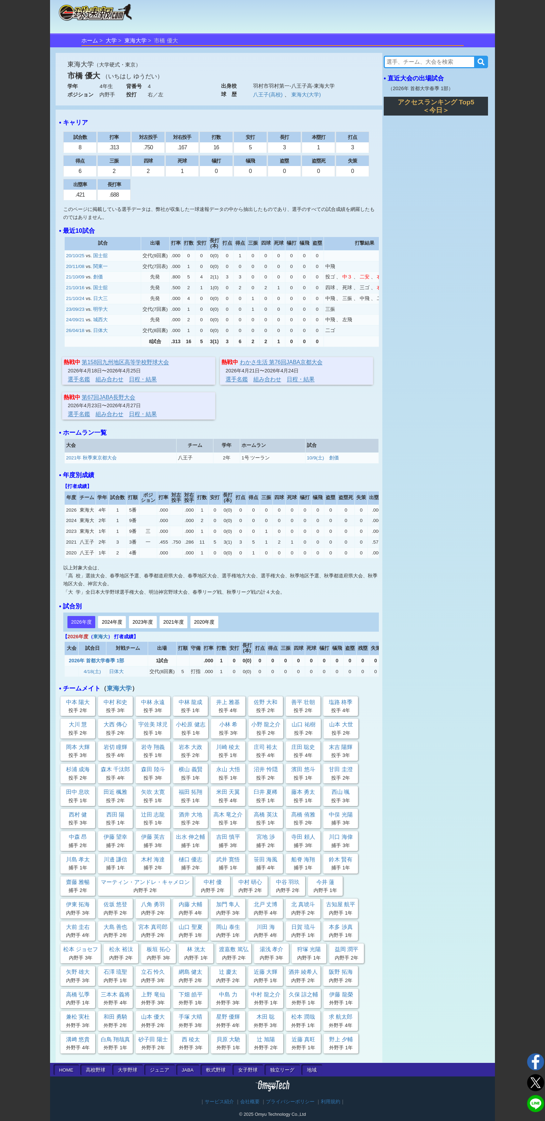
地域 (312, 1070)
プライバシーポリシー (290, 1101)
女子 (248, 1070)
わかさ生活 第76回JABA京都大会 (281, 362)
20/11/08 (75, 266)
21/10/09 (75, 276)
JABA (188, 1070)
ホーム (89, 41)
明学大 (100, 309)
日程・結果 (143, 379)
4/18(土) (92, 671)
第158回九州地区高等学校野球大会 (125, 362)
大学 (111, 41)
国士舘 (100, 255)
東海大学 (135, 41)
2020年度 (204, 622)
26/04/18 (75, 330)
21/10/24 (75, 298)
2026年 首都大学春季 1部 (96, 660)
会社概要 (250, 1101)
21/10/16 (75, 287)
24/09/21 (75, 319)
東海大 (100, 636)
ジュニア (159, 1070)
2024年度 (112, 622)
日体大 (100, 330)
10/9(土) (315, 457)
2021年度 (173, 622)
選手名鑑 (79, 379)
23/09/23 (75, 309)
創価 (98, 276)
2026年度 (81, 622)
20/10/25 (75, 255)
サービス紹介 (219, 1101)
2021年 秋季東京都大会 (91, 457)
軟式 (216, 1070)
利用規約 (330, 1101)
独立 (282, 1070)
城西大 (100, 319)
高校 (95, 1070)
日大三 (100, 298)
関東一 (100, 266)
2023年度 (142, 622)
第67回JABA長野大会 (108, 397)
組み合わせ (109, 379)
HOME (66, 1070)
